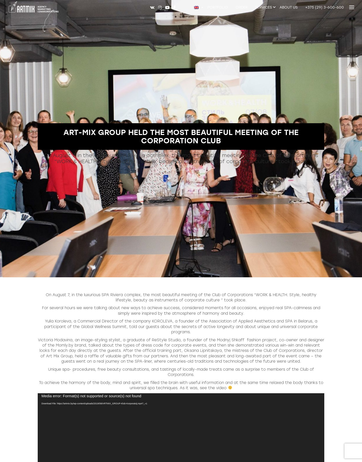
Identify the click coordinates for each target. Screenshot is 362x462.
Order (242, 7)
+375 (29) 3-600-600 (324, 7)
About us (289, 7)
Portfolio (217, 7)
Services (263, 7)
